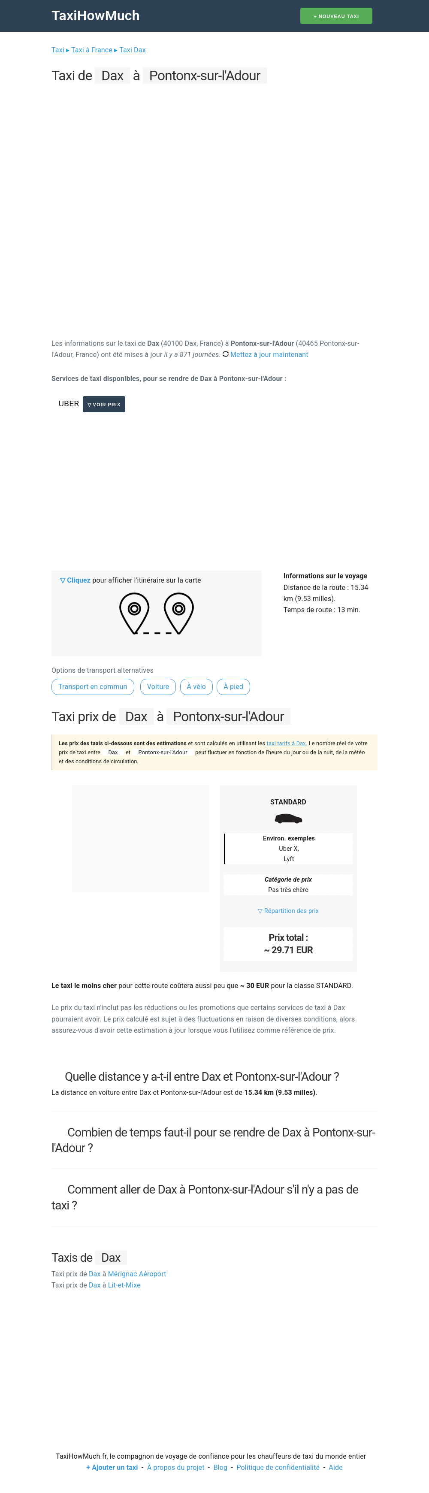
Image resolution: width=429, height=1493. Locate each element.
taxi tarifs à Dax (286, 743)
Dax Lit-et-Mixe (96, 1285)
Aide (335, 1467)
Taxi (57, 50)
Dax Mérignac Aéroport (108, 1274)
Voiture (158, 687)
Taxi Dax (132, 50)
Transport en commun (92, 687)
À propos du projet (176, 1467)
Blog (221, 1467)
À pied (233, 687)
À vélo (196, 687)
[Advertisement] (214, 146)
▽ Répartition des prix (288, 911)
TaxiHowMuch (95, 15)
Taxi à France (91, 50)
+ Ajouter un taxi (112, 1467)
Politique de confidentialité (278, 1467)
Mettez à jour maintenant (265, 355)
